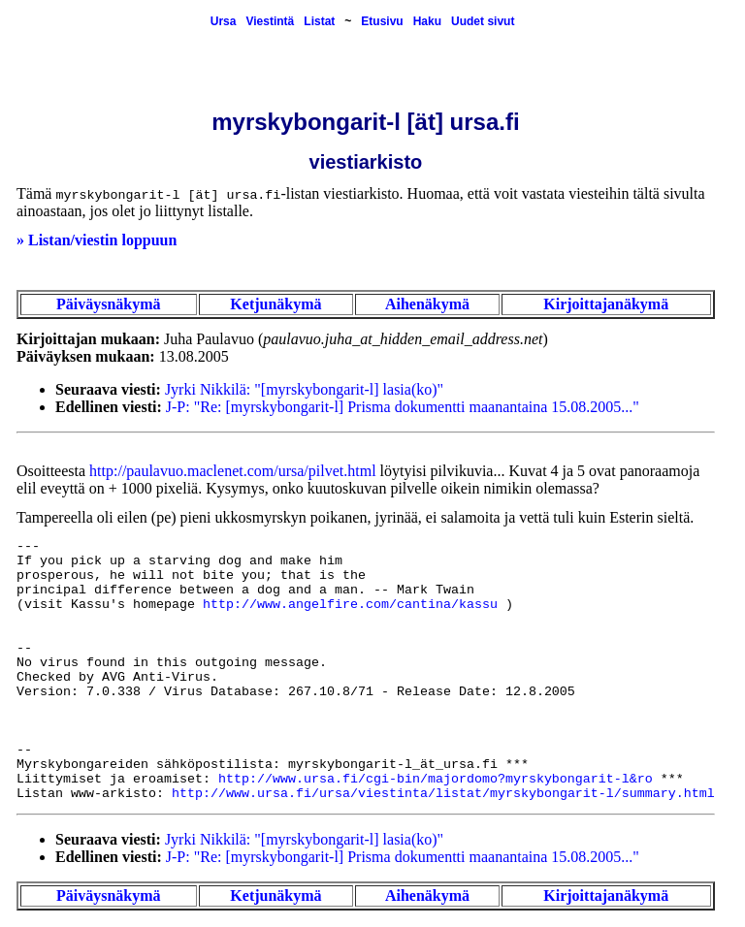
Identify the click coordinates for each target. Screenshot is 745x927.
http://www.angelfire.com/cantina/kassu (350, 604)
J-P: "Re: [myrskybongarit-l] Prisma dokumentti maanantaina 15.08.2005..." (402, 407)
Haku (427, 21)
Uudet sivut (482, 21)
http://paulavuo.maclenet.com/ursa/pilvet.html (232, 471)
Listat (319, 21)
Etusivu (382, 21)
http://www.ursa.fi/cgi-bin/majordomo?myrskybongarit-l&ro (435, 779)
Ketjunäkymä (275, 304)
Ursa (224, 21)
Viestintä (269, 21)
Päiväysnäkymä (108, 304)
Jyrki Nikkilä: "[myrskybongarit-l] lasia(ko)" (304, 389)
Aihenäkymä (427, 304)
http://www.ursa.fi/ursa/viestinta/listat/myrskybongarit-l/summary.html (443, 793)
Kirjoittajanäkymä (605, 304)
